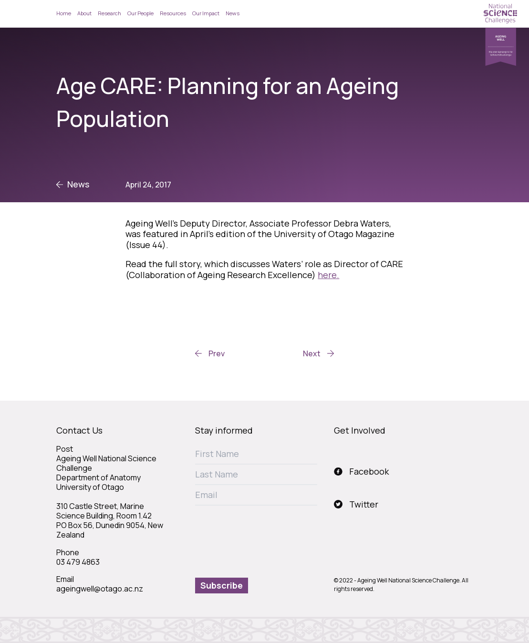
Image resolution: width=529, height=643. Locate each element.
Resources (173, 13)
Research (109, 13)
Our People (140, 13)
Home (63, 13)
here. (328, 274)
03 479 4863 (78, 562)
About (84, 13)
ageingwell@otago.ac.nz (99, 588)
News (232, 13)
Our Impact (205, 13)
